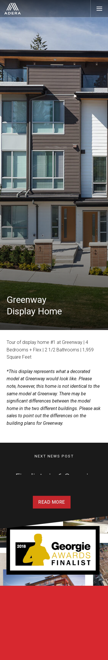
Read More (51, 508)
